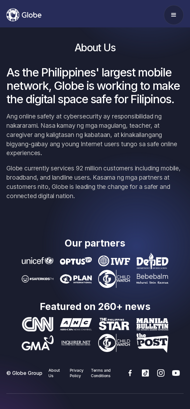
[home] (23, 15)
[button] (174, 15)
